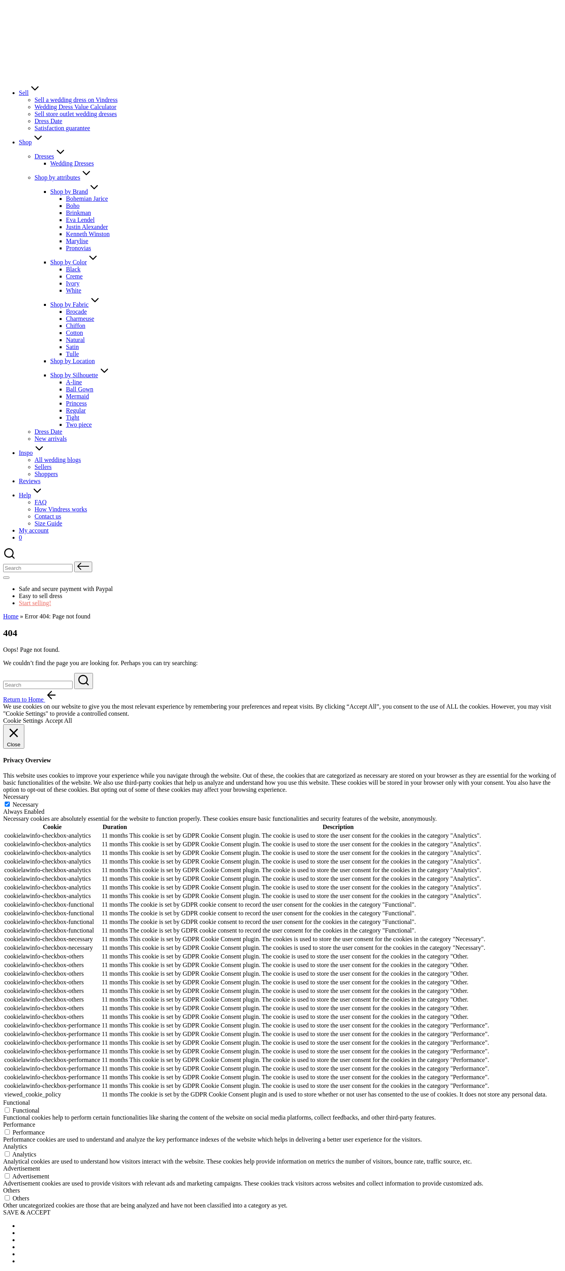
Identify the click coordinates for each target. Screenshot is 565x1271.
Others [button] (11, 1190)
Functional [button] (16, 1102)
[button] (83, 567)
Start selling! (35, 603)
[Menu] (6, 577)
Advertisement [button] (21, 1168)
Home (10, 616)
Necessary (25, 804)
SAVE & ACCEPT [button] (27, 1212)
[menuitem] (38, 1225)
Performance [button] (19, 1124)
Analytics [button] (15, 1146)
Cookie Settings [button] (23, 720)
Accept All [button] (58, 720)
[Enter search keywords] (38, 685)
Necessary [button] (16, 796)
